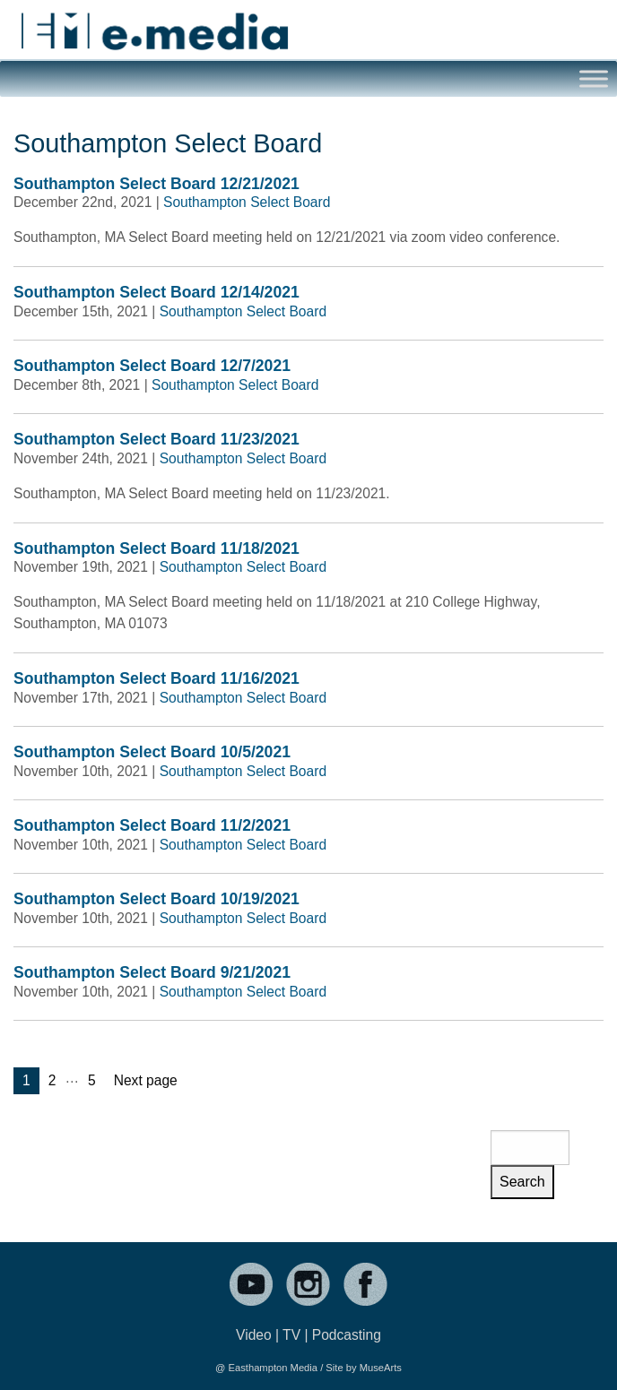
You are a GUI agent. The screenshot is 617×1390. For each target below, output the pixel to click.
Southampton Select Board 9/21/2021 (152, 972)
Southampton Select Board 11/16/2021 (156, 678)
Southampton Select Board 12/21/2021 (156, 184)
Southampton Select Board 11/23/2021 (156, 439)
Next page (146, 1080)
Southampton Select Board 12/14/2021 (156, 292)
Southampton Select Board (246, 202)
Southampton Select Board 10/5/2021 (152, 752)
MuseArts (381, 1367)
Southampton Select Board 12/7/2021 (152, 366)
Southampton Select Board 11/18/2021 (156, 548)
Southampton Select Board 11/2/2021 (152, 825)
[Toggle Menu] (593, 79)
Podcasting (346, 1335)
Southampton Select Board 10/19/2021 (156, 899)
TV (291, 1335)
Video (254, 1335)
